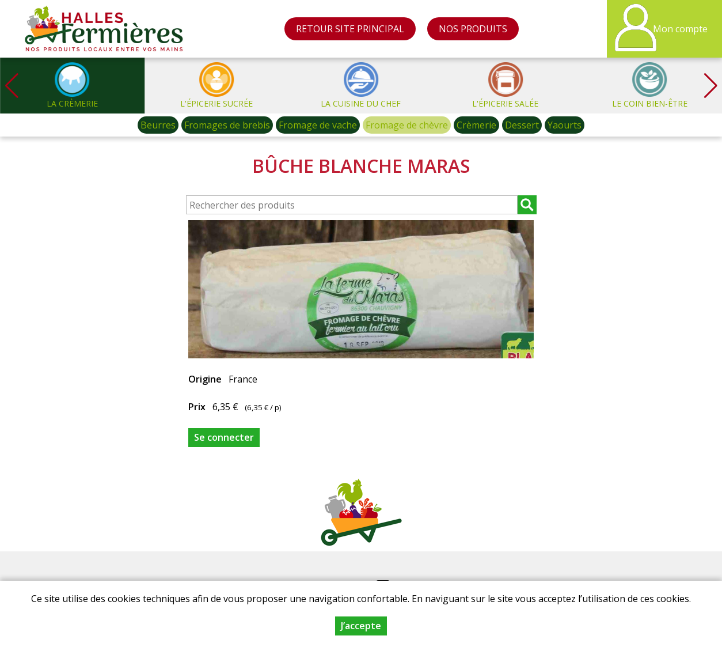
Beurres (158, 125)
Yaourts (565, 125)
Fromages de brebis (227, 125)
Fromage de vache (318, 125)
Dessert (522, 125)
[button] (710, 85)
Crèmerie (476, 125)
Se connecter (224, 437)
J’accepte (361, 625)
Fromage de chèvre (407, 125)
